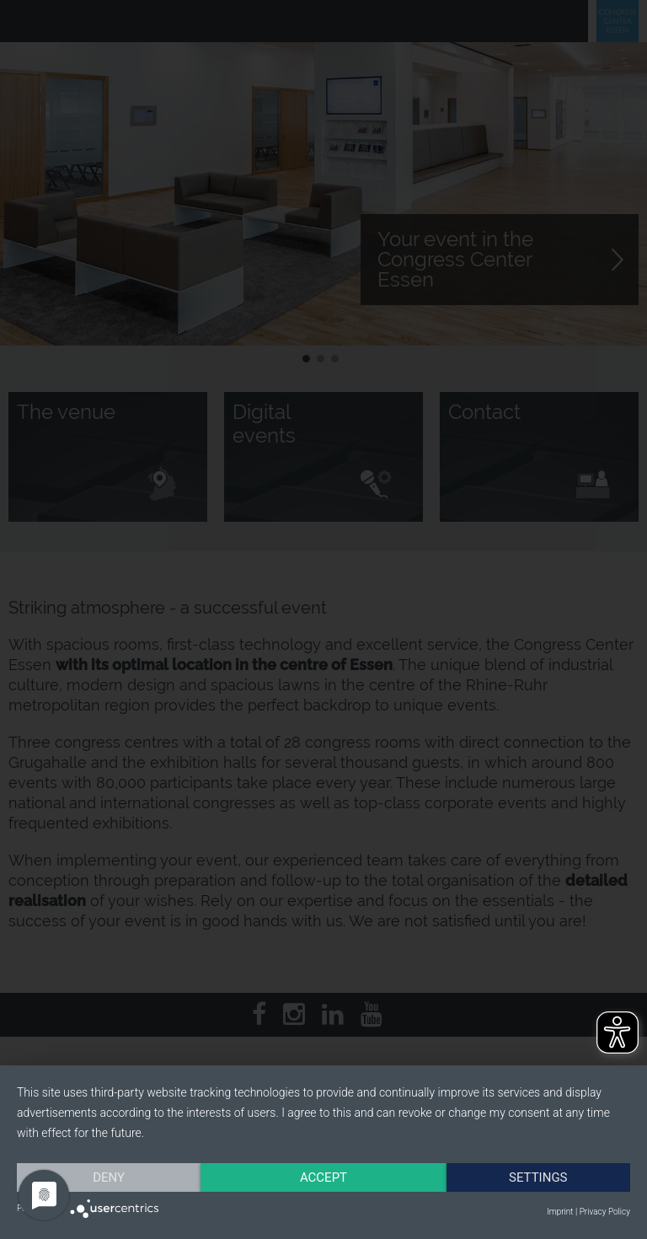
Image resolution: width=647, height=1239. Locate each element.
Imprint (560, 1211)
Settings (538, 1177)
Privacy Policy (605, 1211)
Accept (323, 1177)
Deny (109, 1177)
